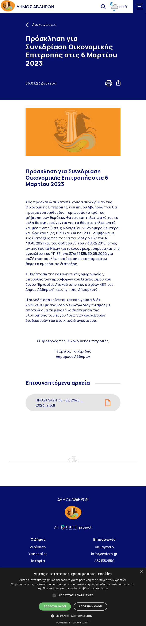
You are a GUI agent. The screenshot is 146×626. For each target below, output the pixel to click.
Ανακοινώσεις (44, 24)
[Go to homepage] (8, 6)
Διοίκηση (38, 547)
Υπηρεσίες (38, 553)
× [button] (141, 572)
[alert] (73, 597)
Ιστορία (38, 560)
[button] (73, 616)
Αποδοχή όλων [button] (55, 606)
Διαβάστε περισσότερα (93, 588)
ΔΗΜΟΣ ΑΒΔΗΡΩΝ (35, 7)
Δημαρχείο (104, 547)
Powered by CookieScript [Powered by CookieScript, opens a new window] (73, 622)
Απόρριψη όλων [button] (90, 606)
